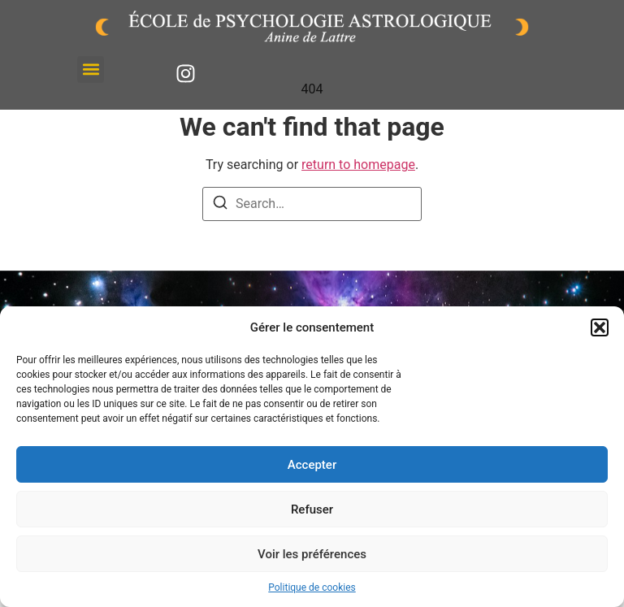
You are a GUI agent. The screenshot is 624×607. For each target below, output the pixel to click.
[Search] (220, 205)
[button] (600, 327)
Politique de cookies (311, 587)
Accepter (312, 464)
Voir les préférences (312, 554)
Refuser (312, 509)
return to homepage (358, 164)
